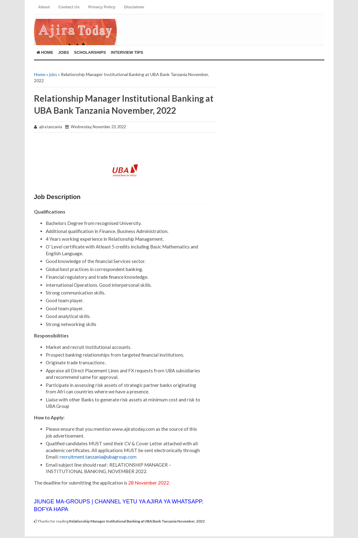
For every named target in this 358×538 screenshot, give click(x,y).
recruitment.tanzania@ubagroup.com (98, 457)
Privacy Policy (102, 7)
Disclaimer (134, 7)
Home (44, 52)
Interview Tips (127, 52)
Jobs (63, 52)
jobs (53, 74)
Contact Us (69, 7)
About (44, 7)
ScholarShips (90, 52)
